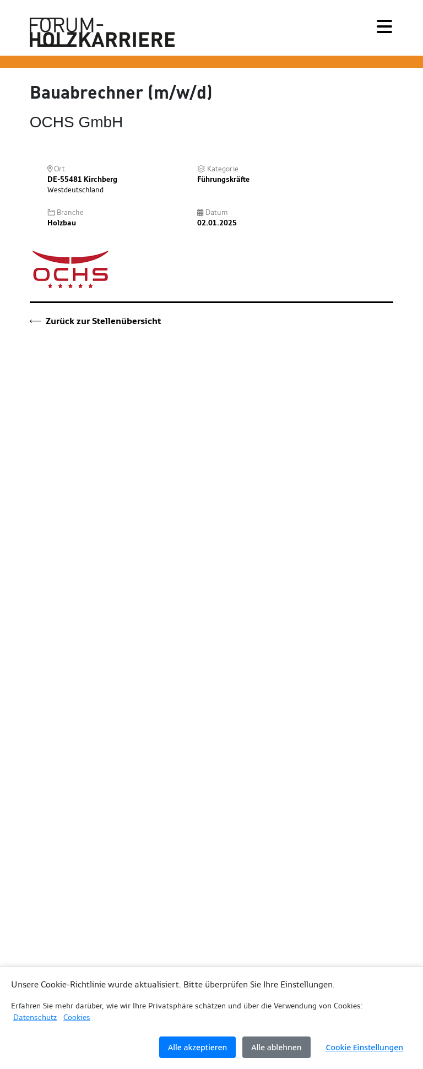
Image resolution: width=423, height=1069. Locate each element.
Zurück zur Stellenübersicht (95, 321)
